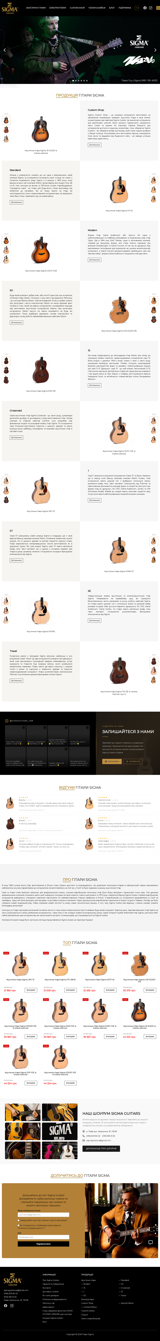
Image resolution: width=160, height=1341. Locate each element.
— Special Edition (126, 1303)
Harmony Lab (48, 1303)
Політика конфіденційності (54, 1299)
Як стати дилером (50, 1295)
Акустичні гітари (88, 1280)
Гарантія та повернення (53, 1284)
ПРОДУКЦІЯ (87, 1275)
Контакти (46, 1288)
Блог (44, 1322)
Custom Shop (87, 1303)
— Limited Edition (89, 1307)
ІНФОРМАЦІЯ (49, 1275)
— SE (83, 1295)
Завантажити (48, 1307)
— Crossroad (124, 1288)
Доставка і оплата (50, 1292)
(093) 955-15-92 (10, 1297)
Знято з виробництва (90, 1318)
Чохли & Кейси (88, 1311)
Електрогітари (87, 1299)
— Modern (85, 1284)
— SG (121, 1284)
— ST (121, 1292)
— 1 (82, 1292)
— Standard (124, 1280)
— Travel (122, 1295)
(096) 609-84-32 (11, 1293)
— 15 (83, 1288)
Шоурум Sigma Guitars (52, 1318)
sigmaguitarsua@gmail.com (16, 1290)
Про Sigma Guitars (50, 1280)
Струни (84, 1315)
